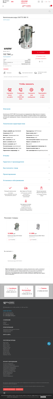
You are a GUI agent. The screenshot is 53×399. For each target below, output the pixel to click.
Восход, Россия (6, 352)
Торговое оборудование (8, 376)
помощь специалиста (40, 58)
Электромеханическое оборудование (11, 366)
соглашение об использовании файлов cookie (28, 396)
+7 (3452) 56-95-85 (42, 291)
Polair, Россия (6, 343)
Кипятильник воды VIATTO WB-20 (15, 235)
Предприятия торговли (8, 330)
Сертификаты (6, 324)
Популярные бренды (9, 340)
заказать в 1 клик (40, 56)
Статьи (4, 323)
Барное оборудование (7, 373)
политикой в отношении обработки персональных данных (34, 386)
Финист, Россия (6, 344)
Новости (5, 322)
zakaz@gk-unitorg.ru (9, 315)
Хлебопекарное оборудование (9, 367)
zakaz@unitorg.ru (8, 12)
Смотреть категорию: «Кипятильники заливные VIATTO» (16, 76)
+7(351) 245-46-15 (11, 292)
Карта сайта (6, 334)
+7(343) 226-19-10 (27, 294)
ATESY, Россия (6, 349)
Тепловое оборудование (8, 363)
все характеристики (7, 65)
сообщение (31, 97)
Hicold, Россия (6, 351)
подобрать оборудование (9, 389)
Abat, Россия (5, 342)
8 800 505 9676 (7, 311)
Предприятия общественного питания (11, 329)
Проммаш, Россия (7, 354)
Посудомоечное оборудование (9, 368)
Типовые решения (7, 331)
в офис (42, 97)
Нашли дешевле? (7, 56)
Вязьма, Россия (6, 348)
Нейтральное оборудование (9, 369)
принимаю (43, 396)
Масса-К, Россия (6, 353)
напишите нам (19, 389)
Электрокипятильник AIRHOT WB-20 (36, 235)
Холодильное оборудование (9, 364)
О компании (6, 320)
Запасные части (6, 374)
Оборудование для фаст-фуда (9, 371)
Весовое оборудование (8, 372)
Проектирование (8, 327)
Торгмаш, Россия (6, 347)
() (45, 1)
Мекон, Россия (6, 346)
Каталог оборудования (10, 361)
